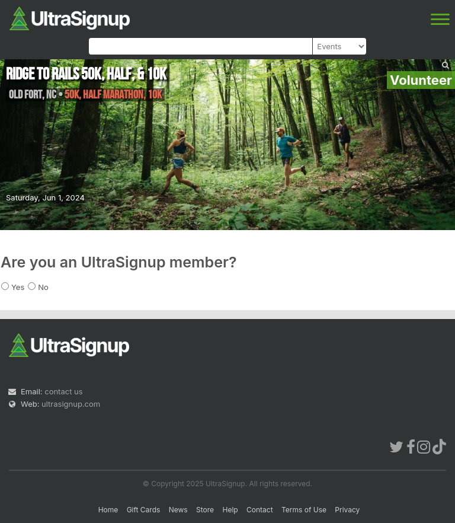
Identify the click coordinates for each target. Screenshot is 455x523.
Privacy (347, 509)
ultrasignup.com (70, 404)
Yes (17, 287)
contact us (63, 391)
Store (205, 509)
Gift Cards (144, 509)
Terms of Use (303, 509)
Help (230, 509)
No (43, 287)
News (178, 509)
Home (108, 509)
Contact (259, 509)
